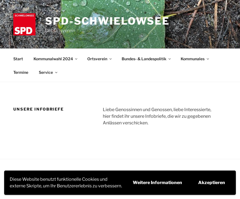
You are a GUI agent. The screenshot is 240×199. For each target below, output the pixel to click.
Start (18, 58)
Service (48, 72)
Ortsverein (100, 58)
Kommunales (195, 58)
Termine (20, 72)
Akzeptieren (211, 182)
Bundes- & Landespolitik (147, 58)
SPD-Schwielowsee (107, 21)
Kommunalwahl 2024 (56, 58)
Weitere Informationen (157, 182)
